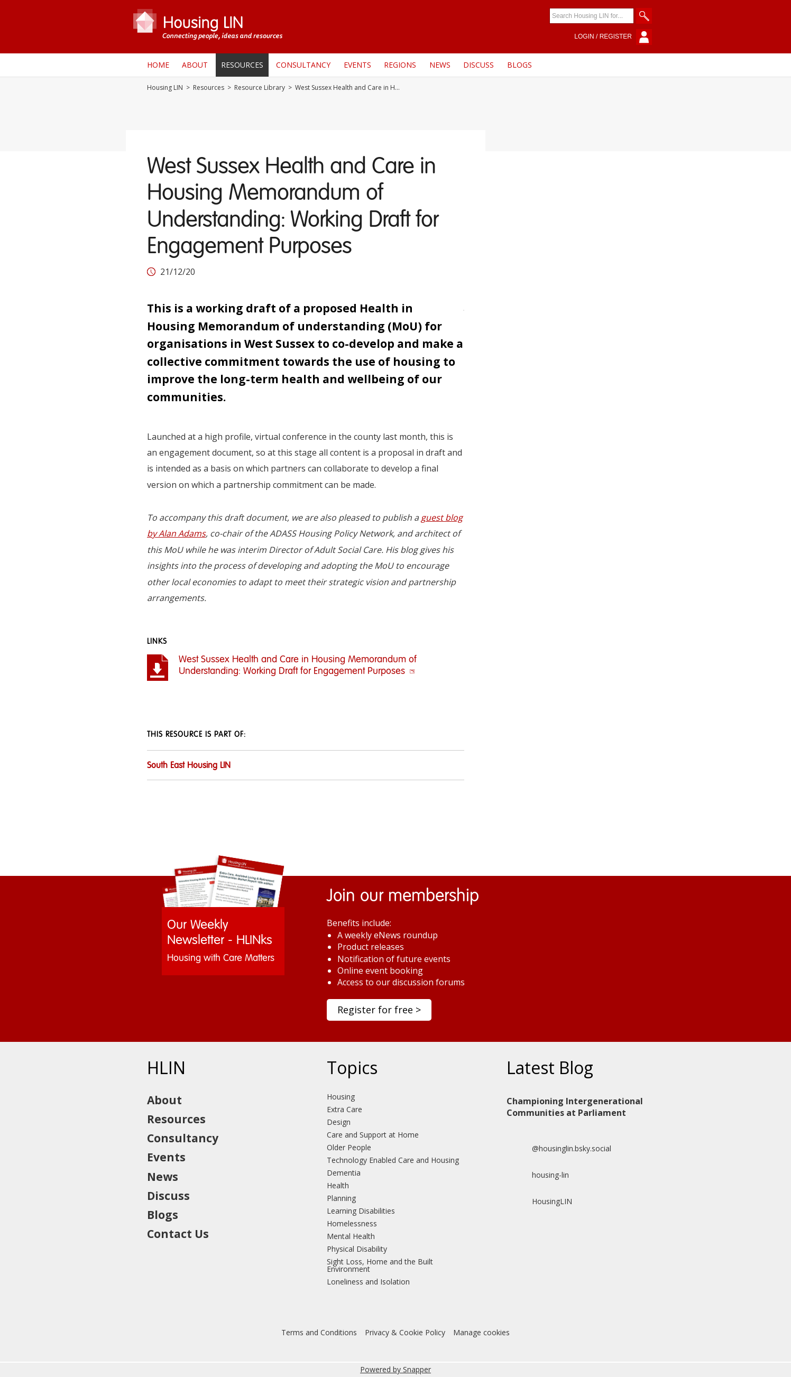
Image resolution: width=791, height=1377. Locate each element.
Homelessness (352, 1223)
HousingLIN (539, 1201)
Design (339, 1122)
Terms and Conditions (319, 1332)
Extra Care (344, 1109)
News (439, 65)
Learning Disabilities (361, 1211)
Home (158, 65)
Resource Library (259, 88)
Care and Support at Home (373, 1135)
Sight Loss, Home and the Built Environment (380, 1265)
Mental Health (351, 1236)
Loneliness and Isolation (368, 1282)
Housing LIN (165, 88)
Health (338, 1185)
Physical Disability (357, 1249)
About (195, 65)
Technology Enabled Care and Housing (393, 1160)
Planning (341, 1198)
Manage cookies (481, 1332)
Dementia (344, 1173)
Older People (349, 1147)
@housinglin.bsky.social (559, 1148)
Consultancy (303, 65)
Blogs (519, 65)
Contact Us (178, 1233)
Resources (242, 65)
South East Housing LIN (189, 766)
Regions (400, 65)
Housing (341, 1097)
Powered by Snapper (395, 1369)
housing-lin (538, 1175)
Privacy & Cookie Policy (405, 1332)
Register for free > (379, 1009)
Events (357, 65)
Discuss (478, 65)
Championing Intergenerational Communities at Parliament (575, 1107)
